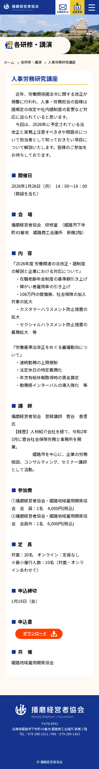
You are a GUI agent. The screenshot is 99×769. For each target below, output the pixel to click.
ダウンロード (35, 633)
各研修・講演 (31, 62)
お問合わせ (63, 12)
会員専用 (77, 12)
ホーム (9, 62)
